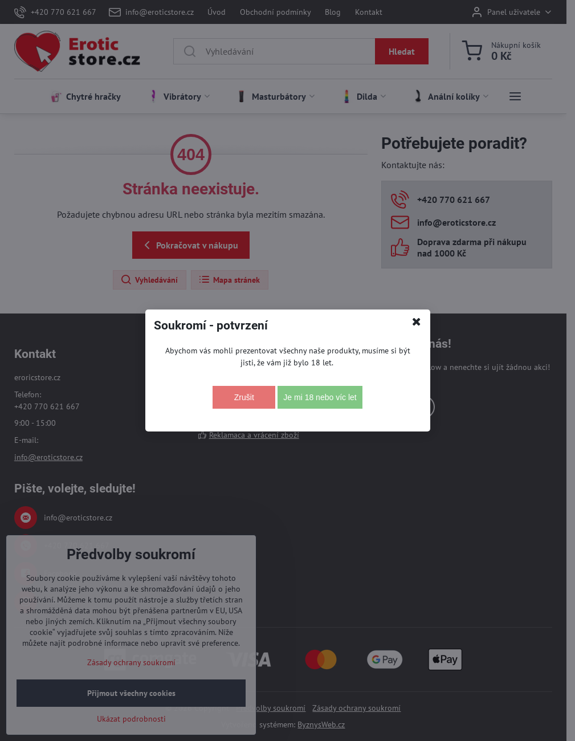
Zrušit (244, 397)
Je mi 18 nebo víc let (319, 397)
